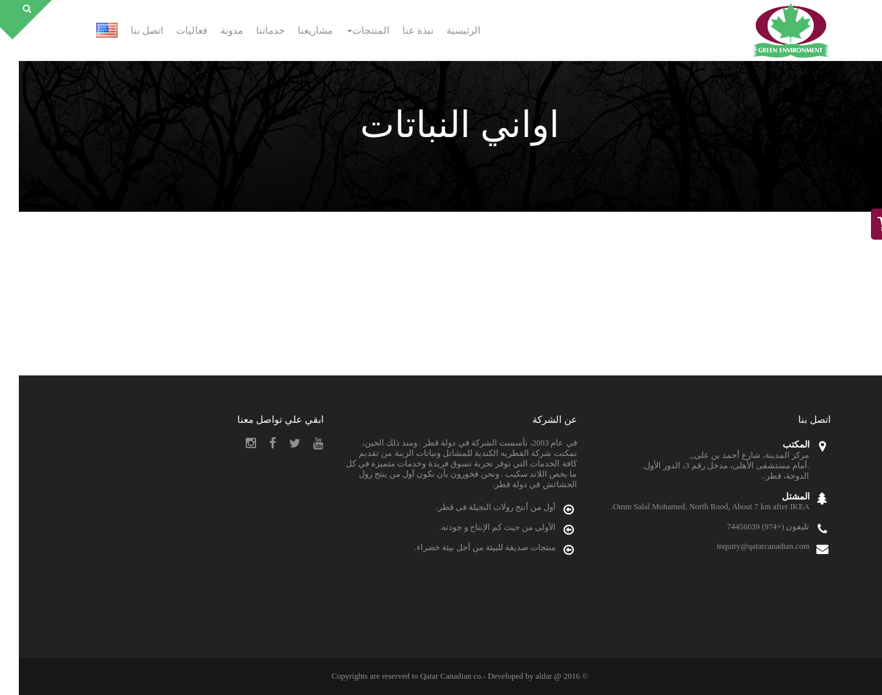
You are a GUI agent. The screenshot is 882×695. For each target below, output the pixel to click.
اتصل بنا (128, 30)
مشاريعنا (296, 30)
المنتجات (349, 30)
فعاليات (172, 30)
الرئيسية (444, 30)
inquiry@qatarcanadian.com (744, 546)
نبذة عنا (399, 30)
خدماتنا (251, 30)
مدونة (212, 30)
